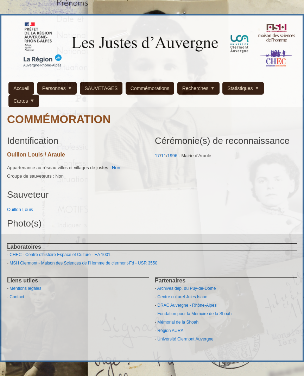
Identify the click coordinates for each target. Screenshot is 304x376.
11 (163, 155)
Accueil (21, 88)
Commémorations (150, 88)
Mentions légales (25, 288)
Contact (17, 296)
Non (116, 167)
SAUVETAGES (101, 88)
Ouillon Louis (20, 209)
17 (157, 155)
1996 (172, 155)
